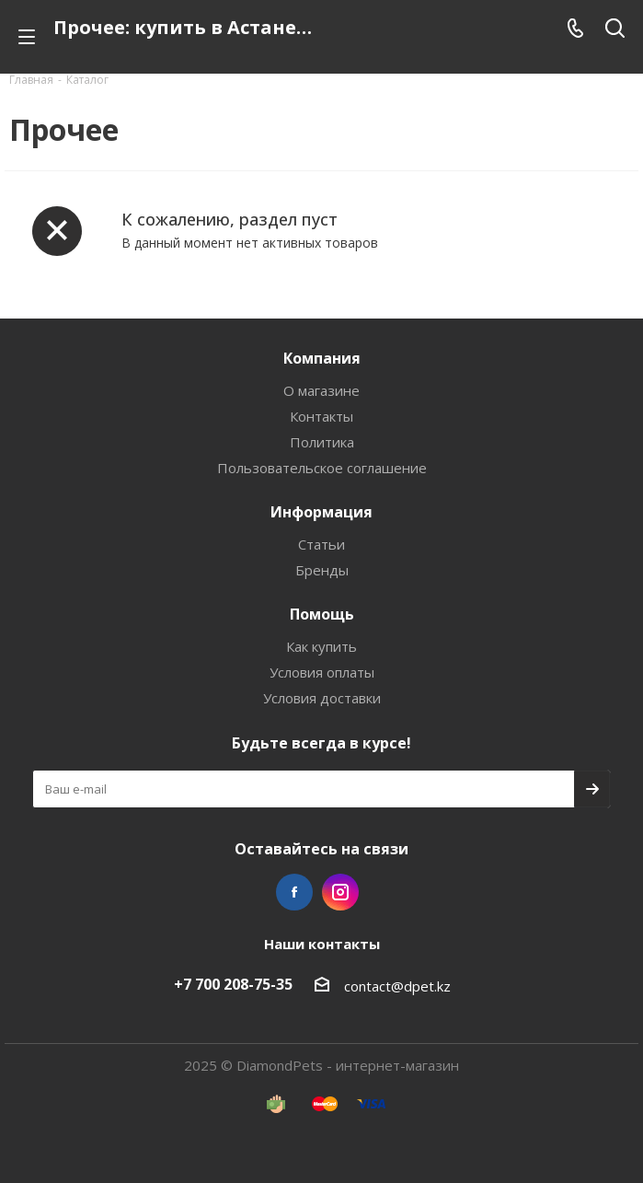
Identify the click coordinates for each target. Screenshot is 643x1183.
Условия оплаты (322, 672)
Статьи (321, 544)
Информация (321, 512)
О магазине (321, 390)
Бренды (322, 570)
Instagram (340, 892)
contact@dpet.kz (397, 986)
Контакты (321, 416)
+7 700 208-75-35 (233, 984)
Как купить (321, 646)
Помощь (322, 614)
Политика (322, 442)
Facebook (294, 892)
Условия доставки (322, 698)
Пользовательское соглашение (322, 467)
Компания (322, 358)
